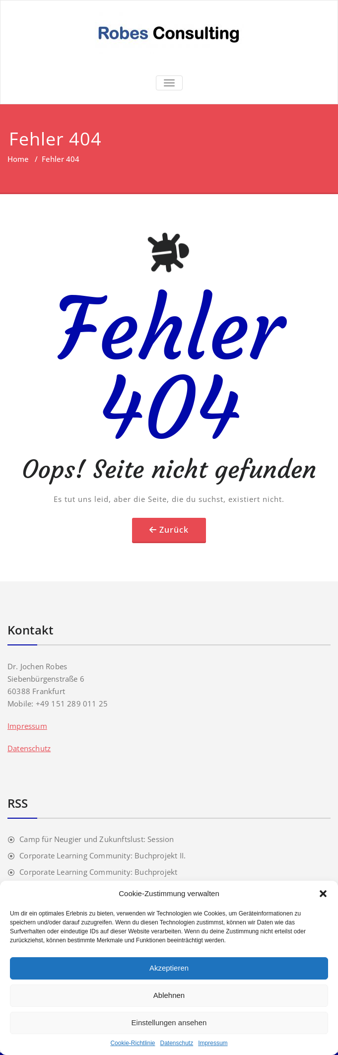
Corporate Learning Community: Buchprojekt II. (102, 855)
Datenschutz (177, 1043)
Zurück (174, 529)
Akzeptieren (169, 968)
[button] (323, 894)
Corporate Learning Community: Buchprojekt (98, 872)
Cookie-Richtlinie (132, 1043)
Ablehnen (169, 995)
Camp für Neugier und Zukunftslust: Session (96, 839)
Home (18, 159)
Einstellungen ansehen (169, 1022)
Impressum (212, 1043)
